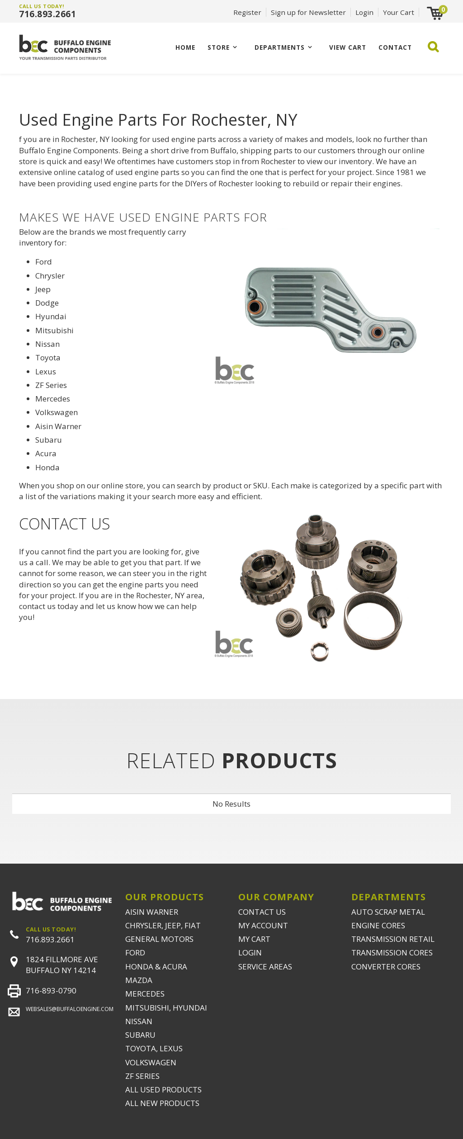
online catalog (79, 172)
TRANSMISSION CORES (392, 952)
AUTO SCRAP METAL (388, 912)
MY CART (254, 939)
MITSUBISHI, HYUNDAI (166, 1007)
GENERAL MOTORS (159, 939)
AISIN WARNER (151, 912)
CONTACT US (262, 912)
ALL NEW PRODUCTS (162, 1103)
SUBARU (140, 1035)
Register (247, 12)
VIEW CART (347, 47)
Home (185, 47)
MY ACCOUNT (263, 925)
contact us (37, 606)
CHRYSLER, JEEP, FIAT (163, 925)
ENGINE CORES (378, 925)
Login (364, 12)
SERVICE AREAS (265, 966)
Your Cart (398, 12)
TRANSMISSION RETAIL (393, 939)
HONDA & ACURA (156, 966)
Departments (280, 47)
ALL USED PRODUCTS (163, 1089)
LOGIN (250, 952)
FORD (135, 952)
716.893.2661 (47, 14)
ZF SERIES (142, 1076)
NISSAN (138, 1021)
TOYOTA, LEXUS (154, 1048)
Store (219, 47)
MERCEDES (145, 993)
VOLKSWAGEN (150, 1062)
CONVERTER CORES (385, 966)
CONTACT (395, 47)
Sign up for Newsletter (308, 12)
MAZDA (138, 980)
